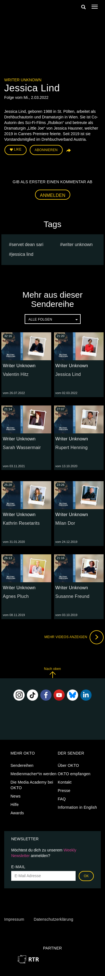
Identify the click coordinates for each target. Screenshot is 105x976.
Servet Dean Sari (27, 244)
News (16, 796)
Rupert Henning (71, 447)
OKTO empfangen (74, 774)
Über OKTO (68, 765)
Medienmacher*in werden (34, 774)
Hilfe (15, 804)
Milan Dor (65, 523)
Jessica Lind (22, 254)
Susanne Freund (72, 596)
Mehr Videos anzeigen (74, 637)
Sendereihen (22, 765)
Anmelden (53, 195)
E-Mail (18, 867)
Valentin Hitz (16, 374)
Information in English (77, 807)
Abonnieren (46, 150)
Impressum (14, 919)
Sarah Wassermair (22, 447)
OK (86, 876)
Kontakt (64, 782)
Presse (64, 790)
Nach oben (52, 672)
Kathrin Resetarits (21, 523)
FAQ (62, 799)
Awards (17, 813)
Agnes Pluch (16, 596)
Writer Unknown (22, 80)
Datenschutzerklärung (53, 919)
